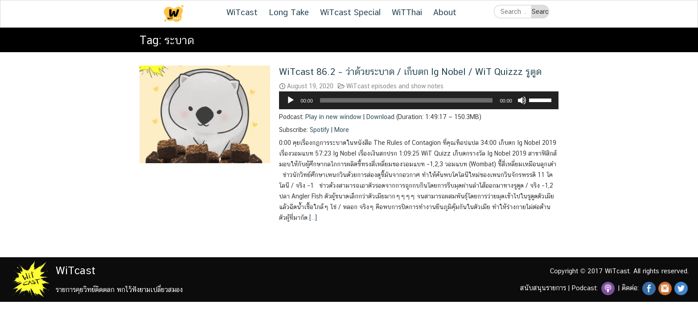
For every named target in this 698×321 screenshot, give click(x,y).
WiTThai (407, 12)
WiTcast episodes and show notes (394, 86)
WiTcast (242, 12)
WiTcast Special (350, 12)
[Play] (290, 100)
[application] (418, 100)
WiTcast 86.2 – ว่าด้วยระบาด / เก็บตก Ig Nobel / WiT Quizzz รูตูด (410, 71)
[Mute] (521, 100)
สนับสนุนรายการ (543, 288)
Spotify (319, 129)
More (341, 129)
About (444, 12)
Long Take (289, 12)
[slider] (406, 100)
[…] (312, 217)
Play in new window (333, 116)
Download (380, 116)
